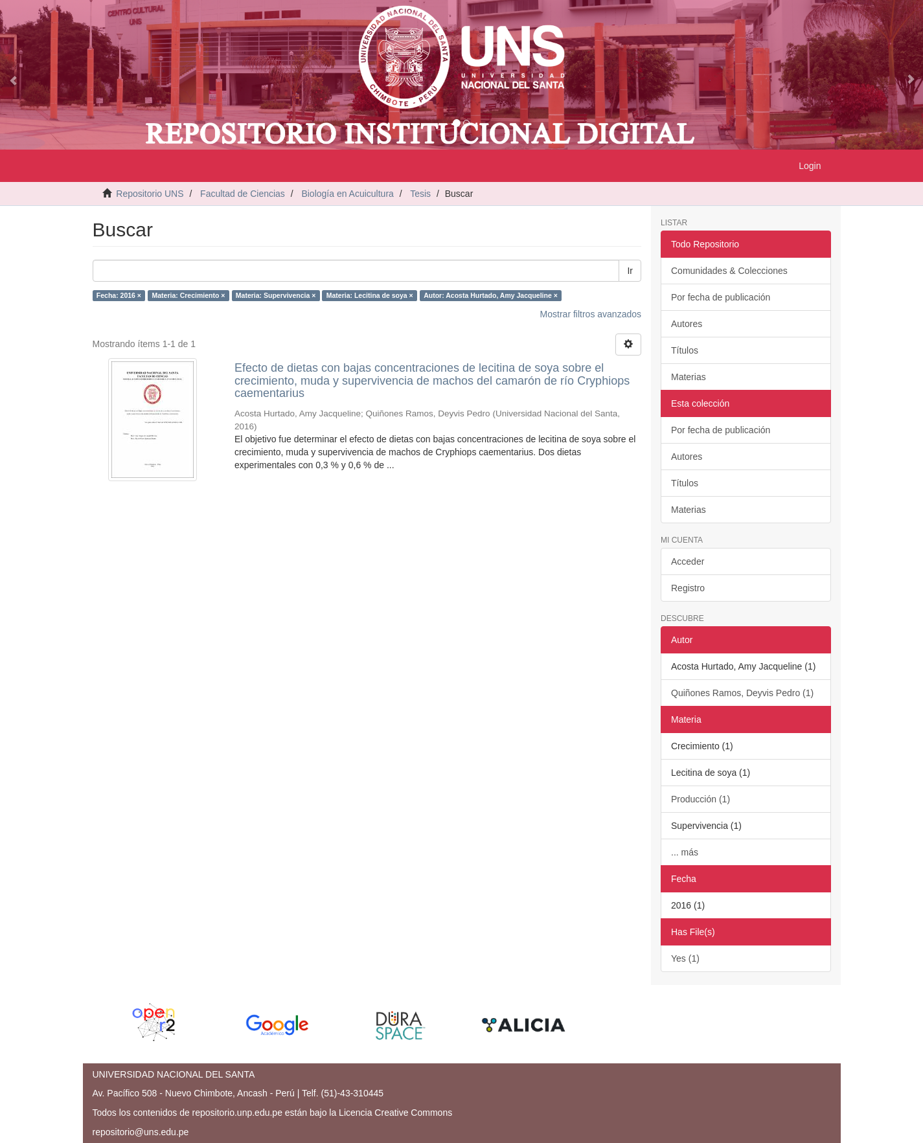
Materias (688, 377)
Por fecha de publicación (720, 297)
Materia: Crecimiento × (188, 295)
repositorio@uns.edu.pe (141, 1132)
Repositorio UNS (149, 193)
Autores (686, 324)
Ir (630, 271)
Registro (688, 588)
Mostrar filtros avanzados (590, 314)
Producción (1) (700, 799)
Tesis (420, 193)
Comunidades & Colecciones (729, 271)
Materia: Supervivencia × (275, 295)
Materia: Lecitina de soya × (369, 295)
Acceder (687, 561)
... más (684, 852)
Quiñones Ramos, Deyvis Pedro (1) (742, 693)
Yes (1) (685, 958)
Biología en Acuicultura (347, 193)
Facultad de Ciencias (242, 193)
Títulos (684, 350)
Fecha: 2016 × (119, 295)
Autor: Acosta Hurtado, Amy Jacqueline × (491, 295)
